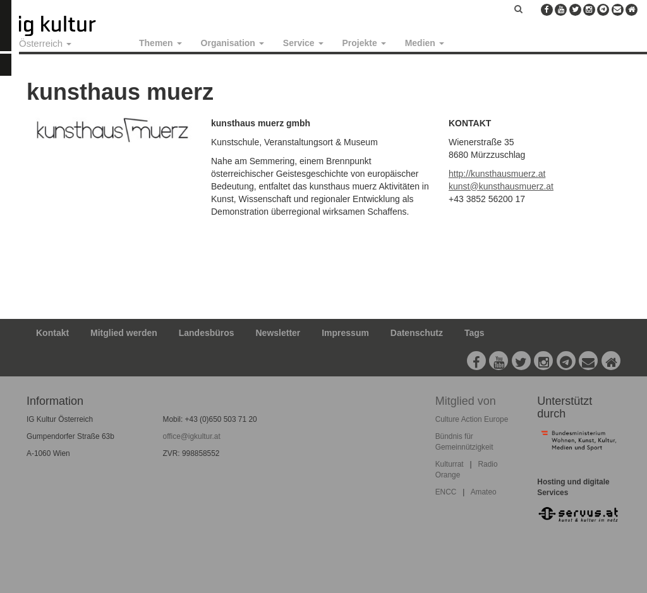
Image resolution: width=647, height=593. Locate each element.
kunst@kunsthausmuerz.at (501, 186)
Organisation (232, 43)
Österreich (45, 43)
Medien (424, 43)
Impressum (345, 333)
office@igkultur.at (192, 436)
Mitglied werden (123, 333)
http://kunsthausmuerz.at (497, 174)
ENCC (446, 492)
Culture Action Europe (472, 419)
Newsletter (278, 333)
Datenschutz (416, 333)
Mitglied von (465, 401)
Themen (160, 43)
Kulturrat (449, 464)
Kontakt (52, 333)
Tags (474, 333)
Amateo (484, 492)
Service (303, 43)
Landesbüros (206, 333)
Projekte (364, 43)
